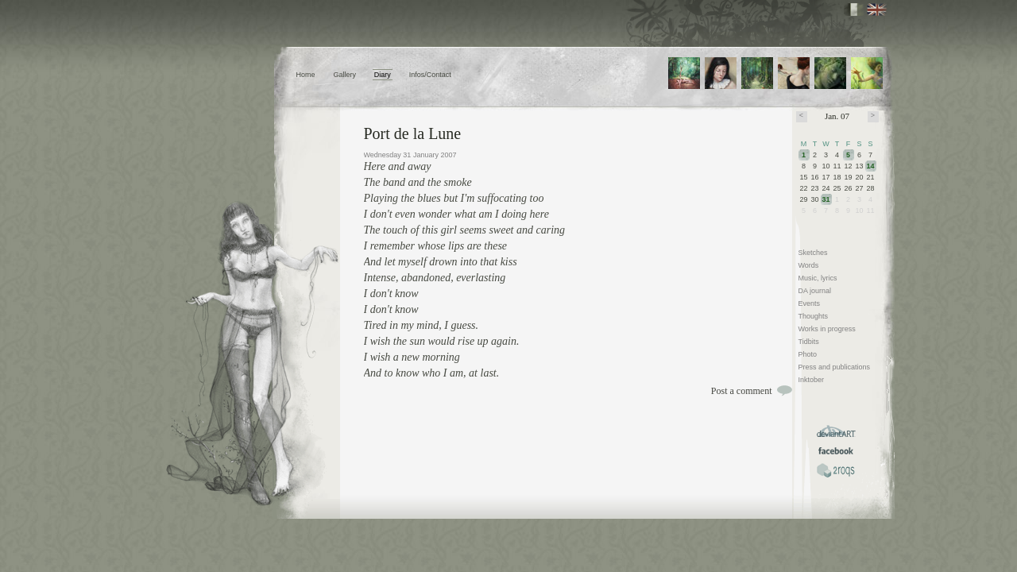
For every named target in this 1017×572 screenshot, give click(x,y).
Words (809, 265)
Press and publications (835, 367)
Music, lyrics (818, 278)
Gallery (344, 75)
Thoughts (814, 316)
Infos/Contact (430, 75)
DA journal (815, 291)
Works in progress (827, 329)
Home (305, 75)
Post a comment (741, 390)
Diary (382, 75)
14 (871, 166)
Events (810, 303)
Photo (808, 354)
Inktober (812, 380)
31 (826, 199)
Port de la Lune (413, 133)
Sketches (813, 253)
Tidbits (809, 342)
